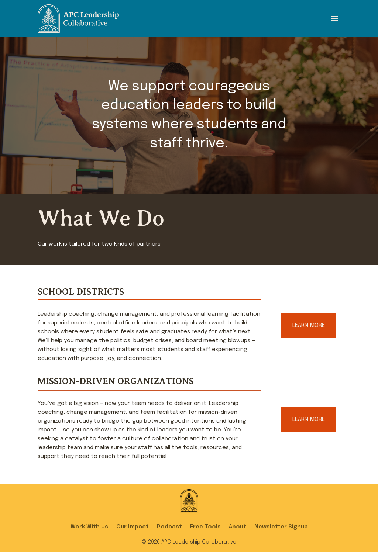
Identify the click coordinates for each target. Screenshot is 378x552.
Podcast (169, 527)
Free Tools (205, 527)
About (237, 527)
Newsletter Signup (281, 527)
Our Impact (132, 527)
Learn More (308, 325)
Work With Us (89, 527)
